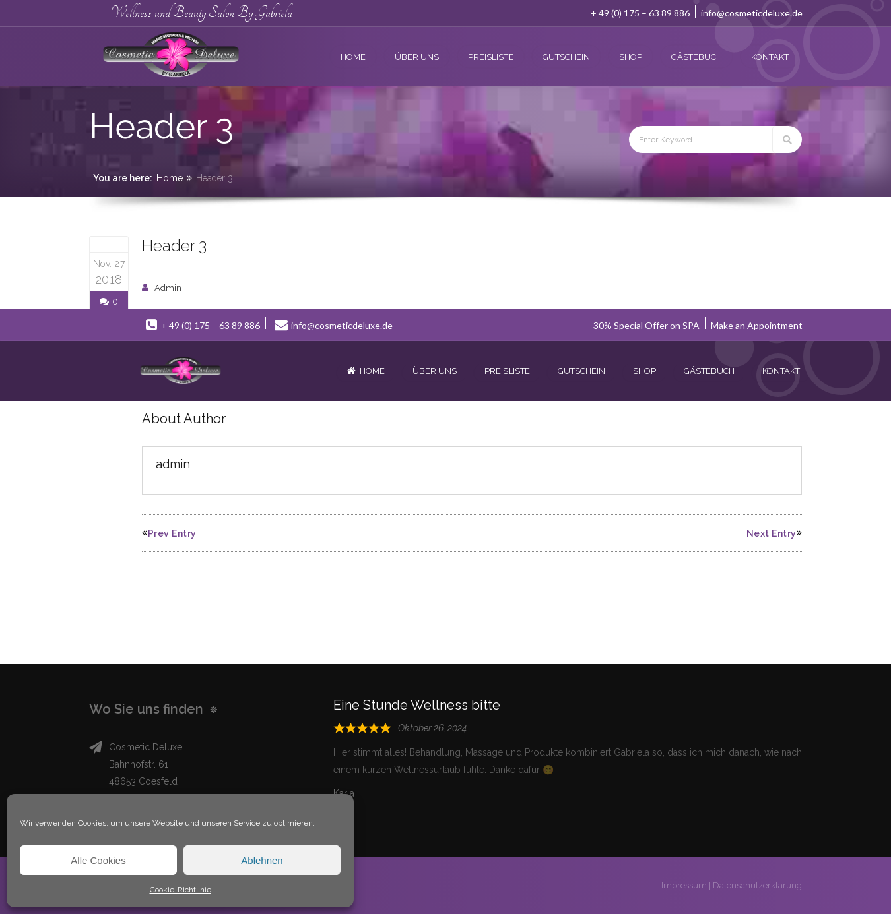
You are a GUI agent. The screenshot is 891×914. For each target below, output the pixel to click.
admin (168, 288)
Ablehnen (261, 860)
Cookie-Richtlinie (180, 889)
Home (169, 178)
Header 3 (174, 245)
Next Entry (774, 533)
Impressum (684, 885)
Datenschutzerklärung (757, 885)
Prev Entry (169, 533)
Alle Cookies (98, 860)
